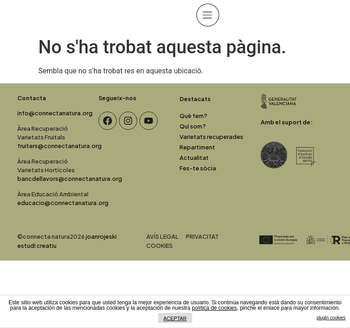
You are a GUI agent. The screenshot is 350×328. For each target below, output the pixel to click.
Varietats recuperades (211, 136)
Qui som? (193, 126)
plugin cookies (331, 317)
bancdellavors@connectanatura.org (69, 178)
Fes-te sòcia (198, 168)
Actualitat (194, 157)
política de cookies (214, 308)
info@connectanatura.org (55, 113)
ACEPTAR (174, 318)
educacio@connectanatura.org (62, 202)
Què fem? (193, 115)
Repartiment (197, 147)
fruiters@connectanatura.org (59, 145)
